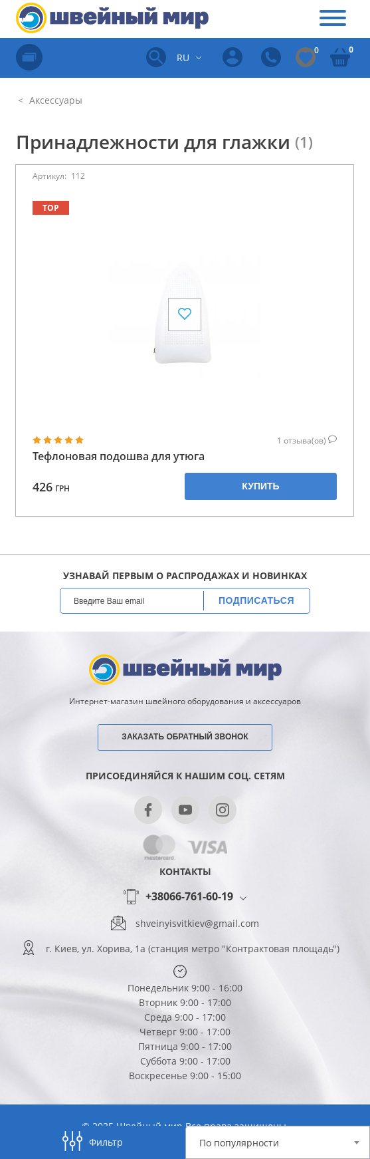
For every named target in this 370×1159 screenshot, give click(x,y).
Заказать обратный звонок (185, 736)
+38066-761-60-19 (189, 897)
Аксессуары (54, 100)
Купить (260, 486)
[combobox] (278, 1142)
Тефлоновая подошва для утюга (119, 456)
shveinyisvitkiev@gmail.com (197, 923)
